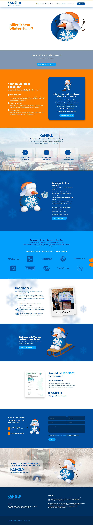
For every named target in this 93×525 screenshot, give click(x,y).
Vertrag (47, 3)
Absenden (52, 439)
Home (37, 3)
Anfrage (42, 3)
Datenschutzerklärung (61, 435)
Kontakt (64, 3)
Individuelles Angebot (67, 115)
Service (51, 3)
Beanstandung (58, 3)
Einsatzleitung (70, 3)
